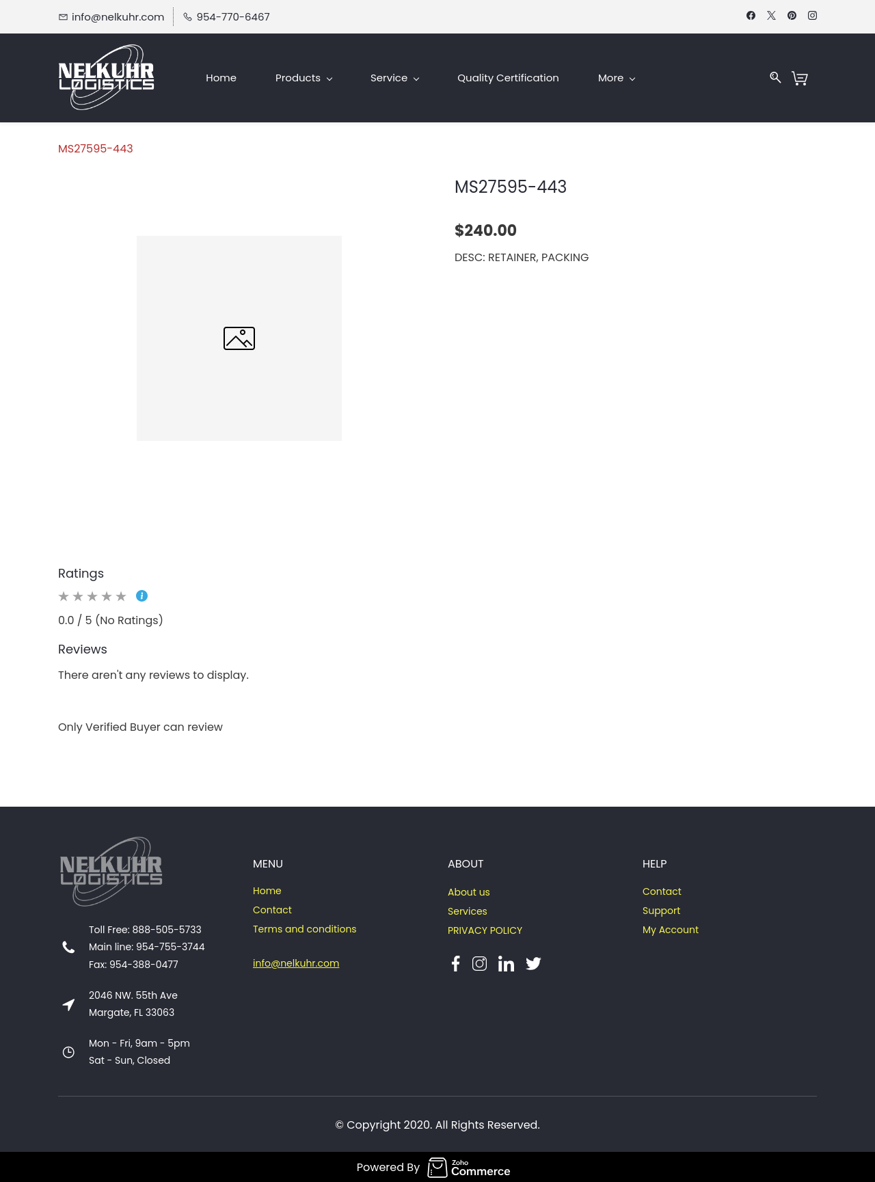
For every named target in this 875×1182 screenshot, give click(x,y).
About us (469, 891)
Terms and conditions (305, 928)
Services (467, 910)
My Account (671, 928)
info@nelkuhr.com (296, 962)
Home (267, 889)
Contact (272, 908)
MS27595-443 (95, 147)
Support (661, 909)
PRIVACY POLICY (485, 929)
